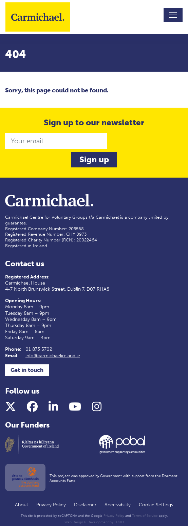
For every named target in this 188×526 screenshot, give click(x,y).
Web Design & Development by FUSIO (94, 522)
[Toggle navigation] (173, 15)
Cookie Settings (156, 505)
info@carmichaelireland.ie (52, 356)
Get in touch (27, 370)
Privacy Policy (51, 505)
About (21, 505)
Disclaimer (85, 505)
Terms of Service (145, 516)
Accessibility (118, 505)
